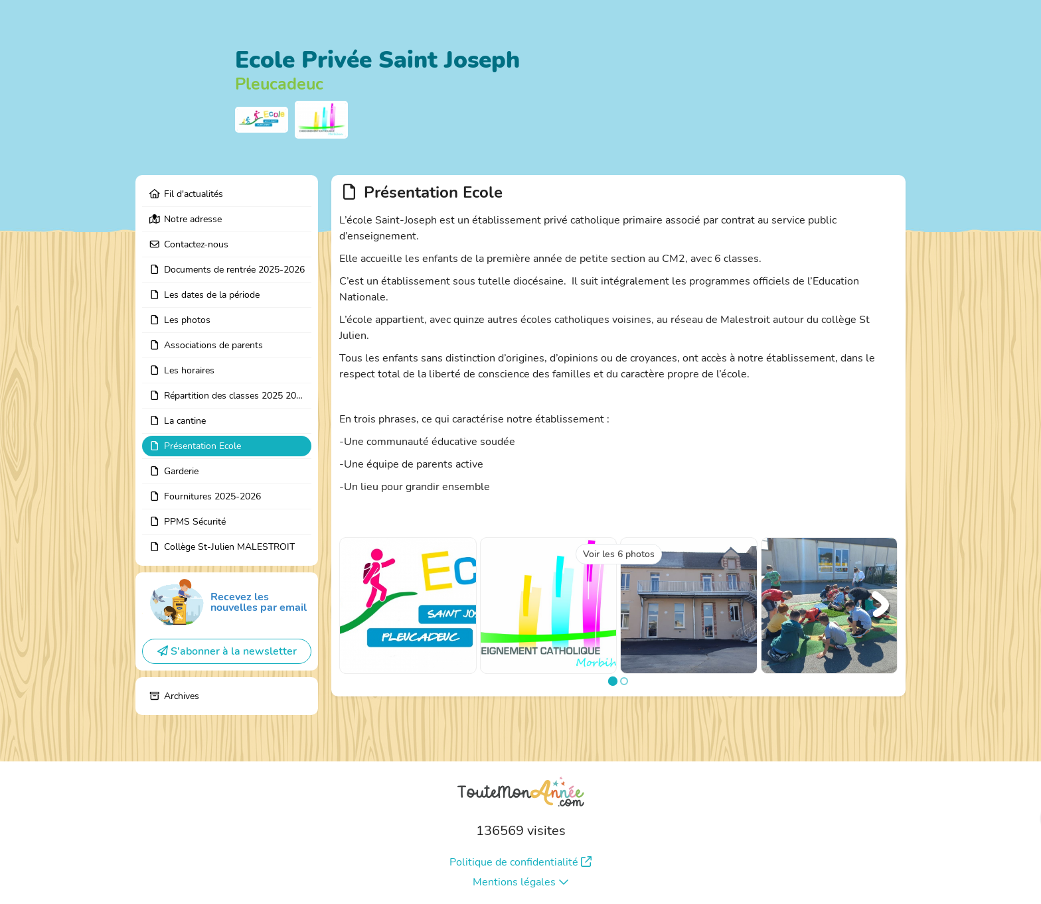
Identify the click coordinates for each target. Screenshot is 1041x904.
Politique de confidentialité (520, 862)
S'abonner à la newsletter (227, 651)
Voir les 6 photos (619, 554)
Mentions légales (521, 882)
